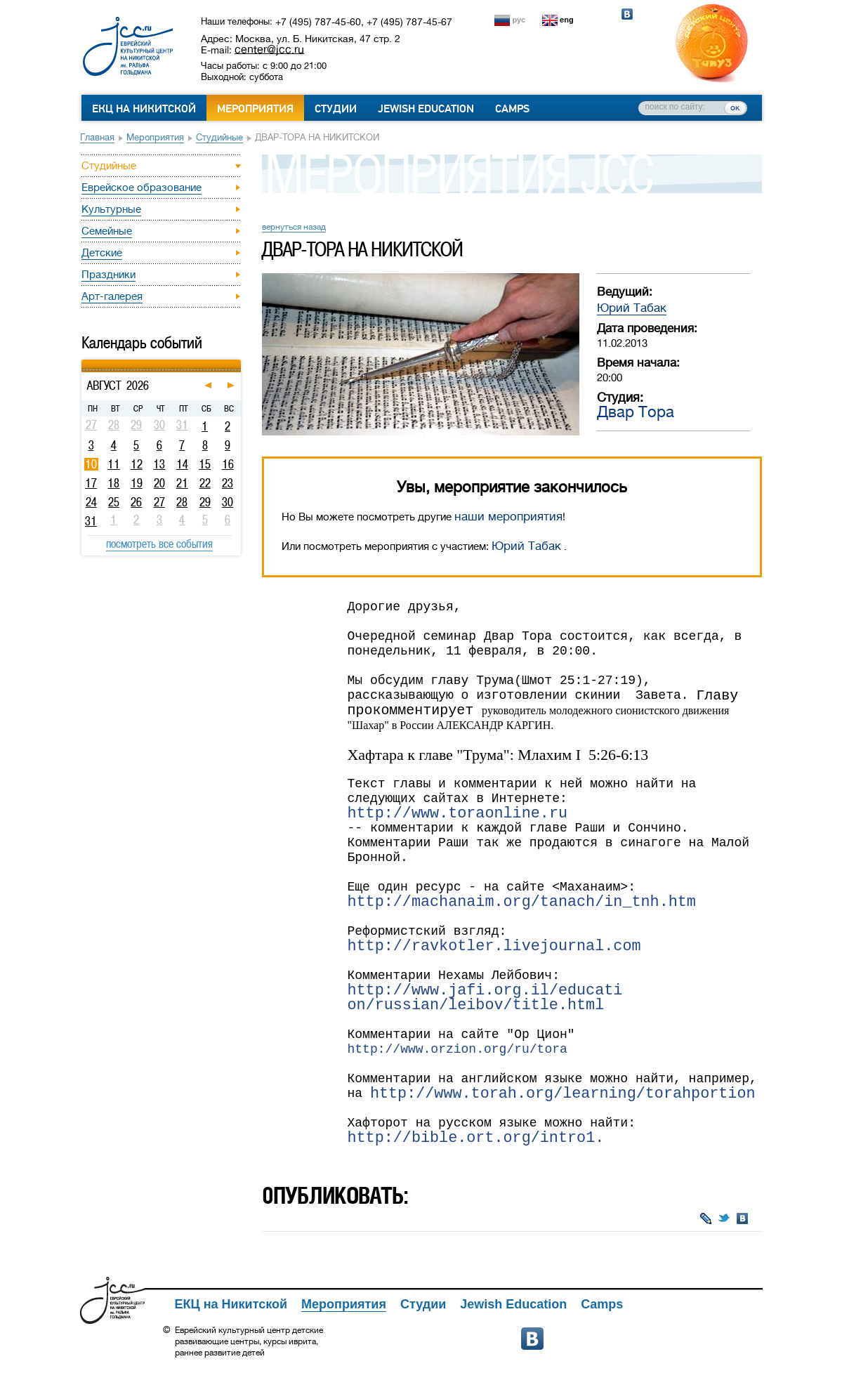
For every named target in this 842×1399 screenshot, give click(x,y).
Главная (97, 137)
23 (227, 483)
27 (159, 502)
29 (205, 502)
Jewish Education (426, 109)
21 (182, 483)
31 (91, 521)
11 (113, 464)
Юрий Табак (631, 308)
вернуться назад (294, 227)
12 (137, 464)
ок (734, 107)
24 (91, 502)
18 (113, 483)
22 (205, 483)
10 (91, 464)
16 (228, 464)
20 (159, 483)
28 (182, 502)
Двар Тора (635, 412)
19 (137, 483)
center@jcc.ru (269, 49)
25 (113, 502)
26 (136, 502)
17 (91, 483)
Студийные (219, 137)
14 (182, 464)
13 (159, 464)
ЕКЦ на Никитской (144, 109)
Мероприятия (255, 109)
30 (227, 502)
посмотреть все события (159, 544)
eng (567, 19)
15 (205, 464)
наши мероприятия (508, 516)
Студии (336, 109)
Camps (512, 109)
